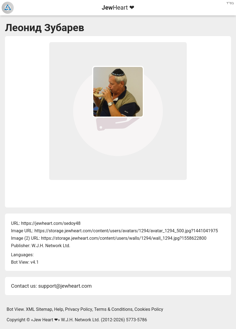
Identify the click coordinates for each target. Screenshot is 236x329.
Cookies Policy (149, 309)
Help (58, 309)
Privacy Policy (78, 309)
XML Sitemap (39, 309)
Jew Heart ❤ (45, 319)
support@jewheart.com (65, 286)
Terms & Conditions (113, 309)
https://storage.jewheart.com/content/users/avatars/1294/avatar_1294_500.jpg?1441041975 (126, 230)
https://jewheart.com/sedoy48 (51, 223)
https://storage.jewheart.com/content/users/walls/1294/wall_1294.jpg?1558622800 (123, 238)
